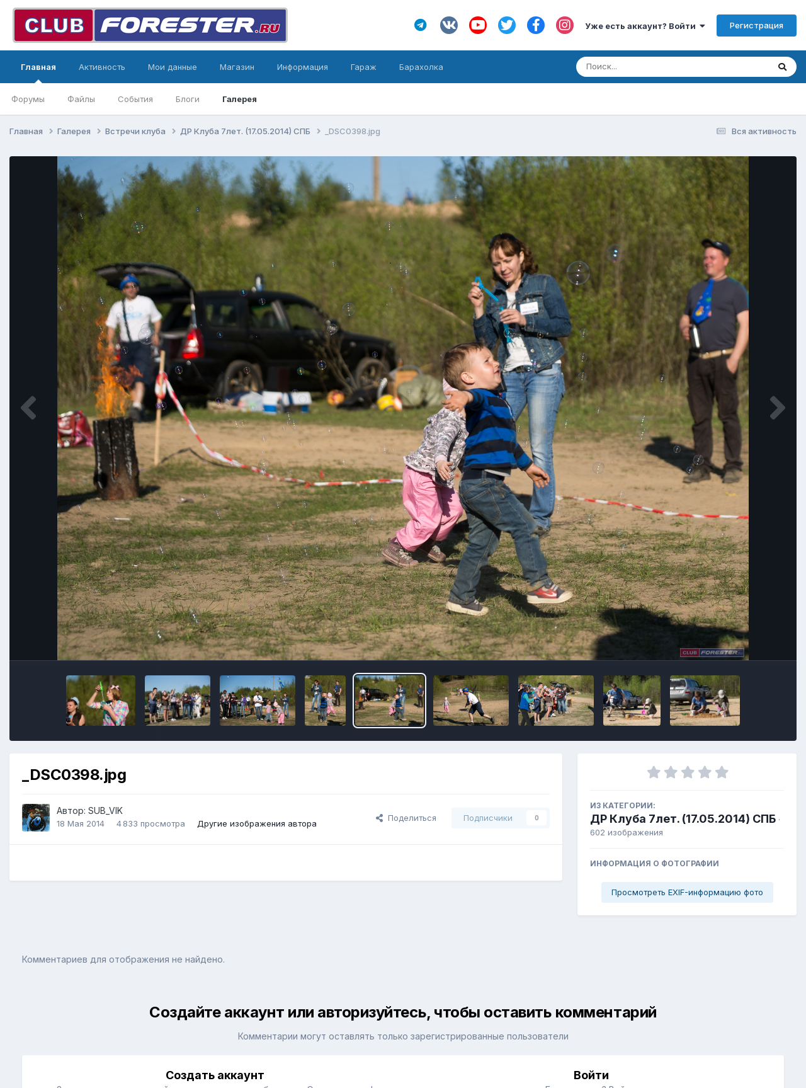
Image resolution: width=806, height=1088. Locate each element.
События (135, 99)
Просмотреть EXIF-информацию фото (687, 892)
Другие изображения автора (257, 823)
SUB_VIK (105, 810)
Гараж (364, 67)
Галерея (239, 99)
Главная (38, 72)
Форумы (28, 99)
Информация (302, 67)
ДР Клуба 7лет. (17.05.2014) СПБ (683, 818)
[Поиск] (648, 67)
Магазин (237, 67)
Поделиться (406, 818)
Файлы (81, 99)
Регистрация (756, 25)
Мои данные (172, 67)
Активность (102, 67)
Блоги (188, 99)
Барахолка (421, 67)
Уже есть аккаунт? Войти (645, 26)
